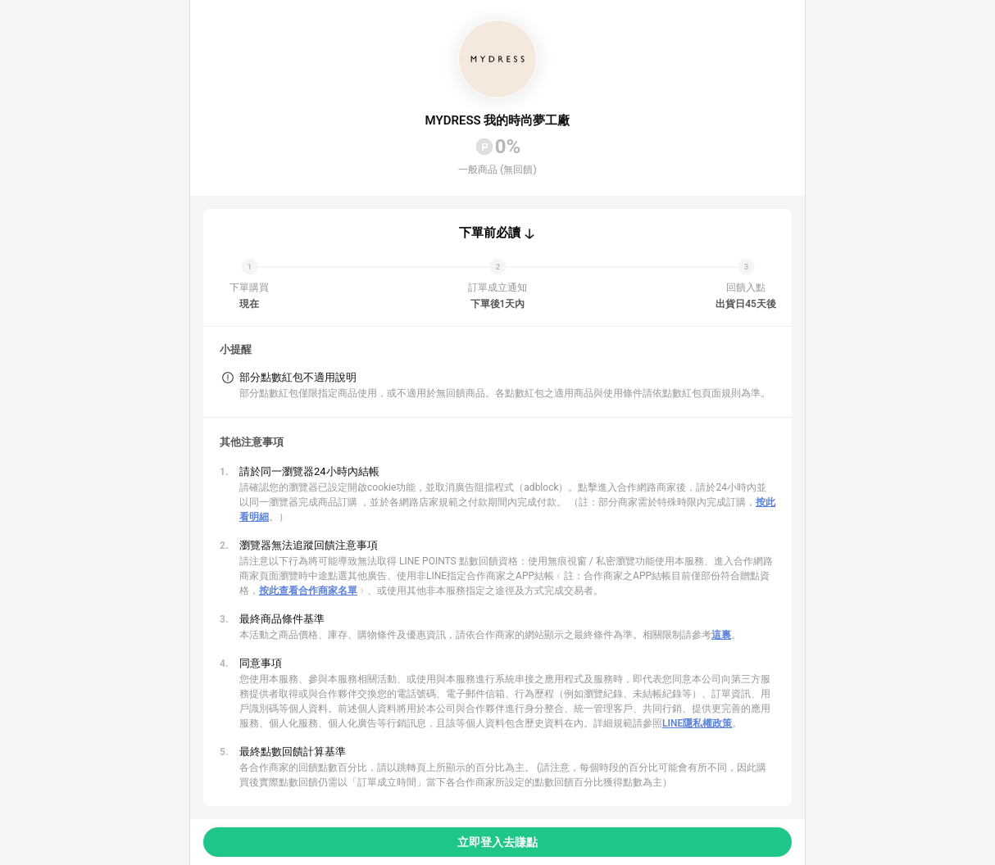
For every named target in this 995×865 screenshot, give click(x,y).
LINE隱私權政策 (697, 723)
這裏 (721, 635)
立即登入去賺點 (497, 842)
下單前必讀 (489, 232)
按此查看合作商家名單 (308, 590)
